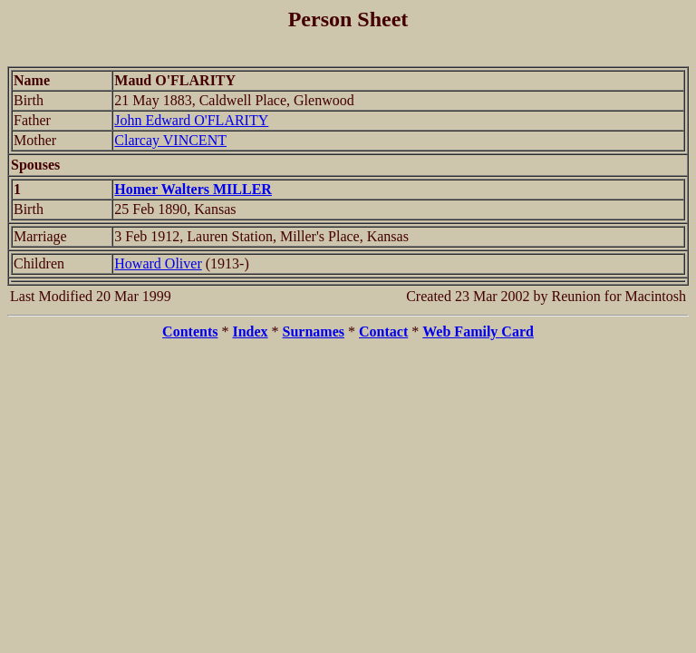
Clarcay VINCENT (170, 140)
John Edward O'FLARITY (191, 120)
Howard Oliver (157, 263)
